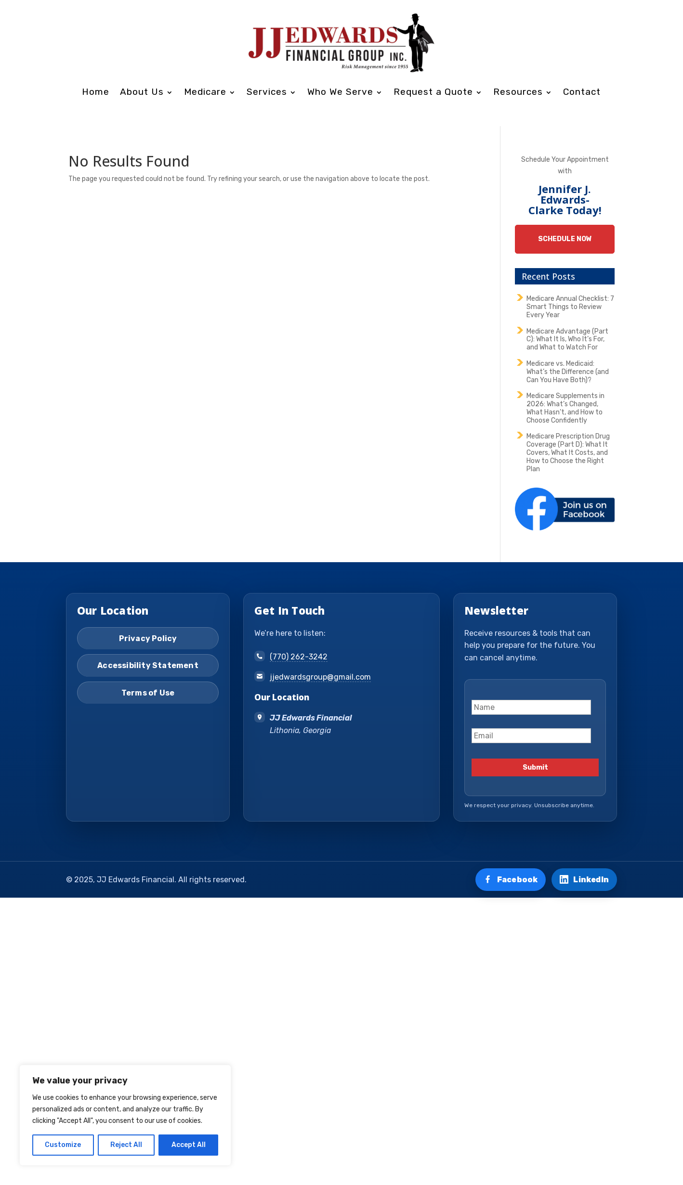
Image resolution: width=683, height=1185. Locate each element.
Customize (63, 1145)
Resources (518, 91)
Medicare (205, 91)
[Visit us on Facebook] (510, 879)
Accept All (188, 1145)
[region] (125, 1115)
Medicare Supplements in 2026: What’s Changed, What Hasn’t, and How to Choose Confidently (565, 408)
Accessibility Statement (147, 665)
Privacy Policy (148, 638)
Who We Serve (340, 91)
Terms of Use (147, 692)
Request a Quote (433, 91)
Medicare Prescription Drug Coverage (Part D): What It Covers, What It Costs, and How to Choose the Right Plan (568, 452)
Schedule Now (565, 239)
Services (267, 91)
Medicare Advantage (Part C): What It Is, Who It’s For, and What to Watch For (567, 339)
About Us (142, 91)
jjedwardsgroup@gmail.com (320, 677)
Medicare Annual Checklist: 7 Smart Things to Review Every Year (570, 307)
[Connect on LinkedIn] (584, 879)
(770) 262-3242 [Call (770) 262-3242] (299, 656)
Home (95, 91)
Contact (582, 91)
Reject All (126, 1145)
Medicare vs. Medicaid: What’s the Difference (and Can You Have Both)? (567, 372)
